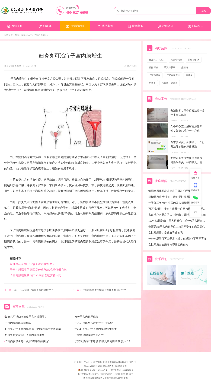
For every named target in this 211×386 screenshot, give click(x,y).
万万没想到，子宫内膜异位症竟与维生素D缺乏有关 (177, 209)
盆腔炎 (184, 67)
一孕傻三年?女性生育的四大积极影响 (169, 203)
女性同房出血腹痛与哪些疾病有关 (167, 244)
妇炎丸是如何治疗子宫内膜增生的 (24, 335)
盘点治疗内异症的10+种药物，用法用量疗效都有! (176, 214)
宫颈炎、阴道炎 (170, 83)
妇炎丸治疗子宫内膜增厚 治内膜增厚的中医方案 (32, 329)
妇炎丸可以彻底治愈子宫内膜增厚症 (25, 316)
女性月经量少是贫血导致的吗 (165, 232)
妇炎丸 (45, 26)
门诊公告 (195, 26)
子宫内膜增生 (40, 35)
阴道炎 (152, 83)
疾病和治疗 (75, 26)
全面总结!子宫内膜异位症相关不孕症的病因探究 (176, 226)
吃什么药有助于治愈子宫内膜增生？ (32, 264)
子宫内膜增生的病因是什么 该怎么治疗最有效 (39, 269)
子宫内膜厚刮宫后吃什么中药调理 (94, 323)
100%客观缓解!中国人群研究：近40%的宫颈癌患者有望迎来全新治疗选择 (177, 220)
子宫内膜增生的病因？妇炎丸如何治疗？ (99, 290)
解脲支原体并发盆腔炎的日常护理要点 (170, 191)
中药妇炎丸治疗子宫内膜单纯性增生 (95, 329)
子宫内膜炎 (154, 75)
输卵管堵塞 (176, 59)
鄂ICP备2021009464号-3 (122, 370)
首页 (17, 35)
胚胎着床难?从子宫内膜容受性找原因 (169, 197)
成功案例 (105, 26)
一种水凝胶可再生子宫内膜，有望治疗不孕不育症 (176, 238)
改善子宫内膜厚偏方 (86, 316)
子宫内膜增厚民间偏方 (17, 323)
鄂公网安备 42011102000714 (92, 370)
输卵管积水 (193, 59)
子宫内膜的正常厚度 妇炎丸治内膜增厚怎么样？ (102, 341)
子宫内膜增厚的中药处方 (89, 335)
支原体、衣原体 (157, 59)
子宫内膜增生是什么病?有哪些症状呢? (26, 341)
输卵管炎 (153, 67)
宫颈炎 (189, 75)
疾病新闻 (135, 26)
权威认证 (165, 26)
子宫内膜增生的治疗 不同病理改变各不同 (35, 275)
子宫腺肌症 (169, 67)
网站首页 (15, 26)
